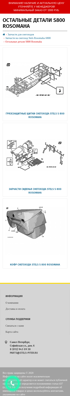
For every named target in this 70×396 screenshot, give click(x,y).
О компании (12, 302)
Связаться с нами (15, 325)
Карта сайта (12, 332)
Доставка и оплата (15, 309)
